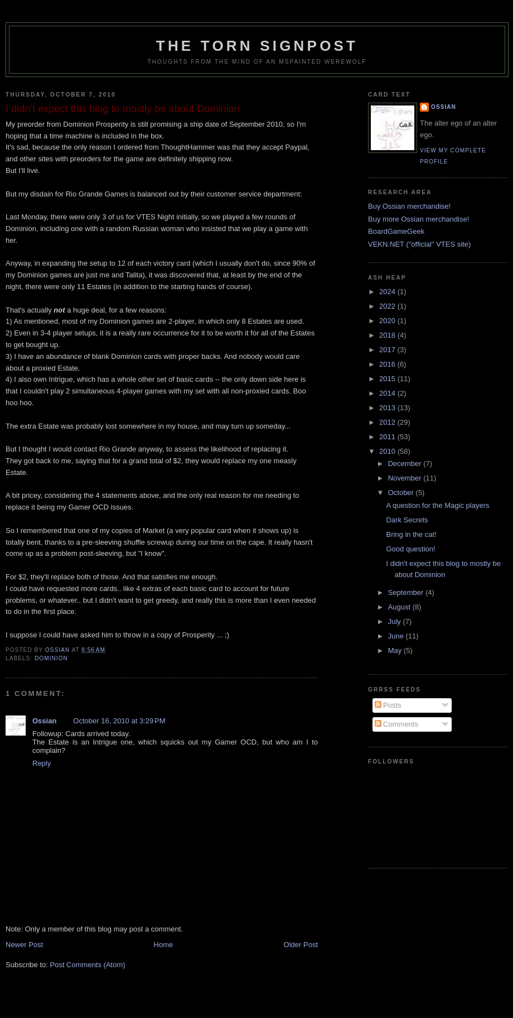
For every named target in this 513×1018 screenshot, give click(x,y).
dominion (51, 658)
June (397, 636)
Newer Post (24, 944)
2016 (388, 364)
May (396, 650)
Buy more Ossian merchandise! (418, 219)
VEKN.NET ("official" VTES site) (419, 244)
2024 (388, 291)
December (406, 463)
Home (163, 944)
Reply (41, 763)
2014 (388, 393)
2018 (388, 335)
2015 (388, 378)
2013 (388, 408)
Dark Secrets (407, 520)
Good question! (410, 549)
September (406, 592)
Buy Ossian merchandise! (409, 206)
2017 (388, 349)
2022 (388, 306)
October (402, 492)
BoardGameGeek (396, 231)
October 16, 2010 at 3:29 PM (119, 721)
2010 (388, 451)
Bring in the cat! (411, 534)
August (400, 607)
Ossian (44, 721)
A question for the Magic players (437, 505)
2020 (388, 320)
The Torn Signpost (257, 45)
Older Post (301, 944)
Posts (388, 705)
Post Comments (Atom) (87, 965)
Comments (396, 724)
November (406, 478)
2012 (388, 422)
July (395, 621)
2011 (388, 437)
